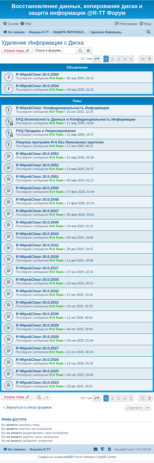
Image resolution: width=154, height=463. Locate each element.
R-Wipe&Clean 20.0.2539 (37, 257)
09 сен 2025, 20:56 (80, 374)
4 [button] (125, 58)
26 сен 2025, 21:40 (80, 340)
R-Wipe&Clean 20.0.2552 (37, 165)
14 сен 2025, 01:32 (80, 363)
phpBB (67, 457)
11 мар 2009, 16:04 (80, 123)
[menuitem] (25, 23)
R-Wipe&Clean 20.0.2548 (37, 199)
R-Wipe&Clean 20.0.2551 (37, 176)
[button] (97, 59)
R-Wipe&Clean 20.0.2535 (37, 279)
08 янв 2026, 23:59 (80, 237)
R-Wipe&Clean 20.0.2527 (37, 348)
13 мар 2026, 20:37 (80, 169)
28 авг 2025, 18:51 (80, 386)
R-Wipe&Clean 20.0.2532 (37, 291)
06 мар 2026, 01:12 (80, 180)
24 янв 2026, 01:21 (80, 226)
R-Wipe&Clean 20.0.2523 (37, 382)
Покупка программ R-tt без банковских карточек (59, 142)
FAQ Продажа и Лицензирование (46, 131)
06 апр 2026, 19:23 (80, 78)
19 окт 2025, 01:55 (80, 306)
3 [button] (119, 58)
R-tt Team (56, 78)
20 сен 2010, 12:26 (80, 111)
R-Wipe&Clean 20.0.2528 (37, 337)
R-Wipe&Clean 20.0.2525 (37, 371)
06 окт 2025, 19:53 (80, 329)
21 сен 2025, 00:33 (80, 352)
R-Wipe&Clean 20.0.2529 (37, 325)
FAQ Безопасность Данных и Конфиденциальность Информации (75, 119)
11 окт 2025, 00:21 (80, 317)
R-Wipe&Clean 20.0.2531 (37, 302)
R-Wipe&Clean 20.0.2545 (37, 222)
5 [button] (131, 58)
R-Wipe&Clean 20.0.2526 (37, 360)
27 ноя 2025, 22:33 (80, 272)
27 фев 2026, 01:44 (80, 191)
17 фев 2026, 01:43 (80, 203)
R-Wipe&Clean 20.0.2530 (37, 314)
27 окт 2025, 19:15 (80, 294)
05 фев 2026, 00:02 (80, 214)
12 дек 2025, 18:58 (80, 260)
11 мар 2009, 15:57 (80, 134)
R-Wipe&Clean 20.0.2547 (37, 211)
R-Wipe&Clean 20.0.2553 (37, 154)
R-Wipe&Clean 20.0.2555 (37, 74)
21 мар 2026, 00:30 (80, 157)
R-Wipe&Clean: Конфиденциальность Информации (62, 108)
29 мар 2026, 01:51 (80, 89)
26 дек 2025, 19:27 (80, 249)
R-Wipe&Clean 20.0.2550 (37, 188)
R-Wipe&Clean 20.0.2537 (37, 268)
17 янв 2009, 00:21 (80, 146)
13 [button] (142, 58)
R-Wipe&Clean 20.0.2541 (37, 245)
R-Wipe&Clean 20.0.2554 (37, 86)
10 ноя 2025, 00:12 (80, 283)
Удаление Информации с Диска (42, 43)
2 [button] (112, 58)
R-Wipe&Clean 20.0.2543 (37, 234)
